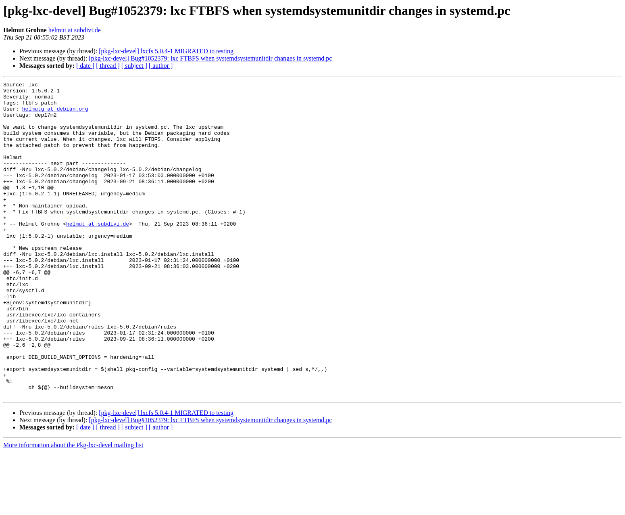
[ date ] (85, 65)
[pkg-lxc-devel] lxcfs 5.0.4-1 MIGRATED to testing (166, 51)
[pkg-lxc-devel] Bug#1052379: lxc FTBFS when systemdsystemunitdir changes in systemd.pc (210, 58)
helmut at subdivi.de (74, 30)
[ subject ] (134, 65)
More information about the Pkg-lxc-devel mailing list (73, 508)
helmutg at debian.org (55, 114)
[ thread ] (108, 65)
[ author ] (161, 65)
